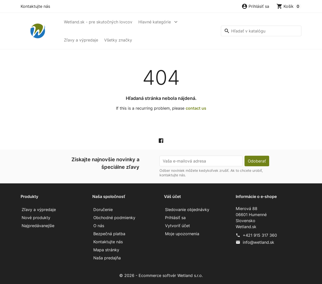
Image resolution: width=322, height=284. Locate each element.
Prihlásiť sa (175, 217)
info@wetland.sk (258, 242)
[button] (255, 6)
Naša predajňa (107, 257)
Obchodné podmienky (114, 217)
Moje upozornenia (182, 233)
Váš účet (172, 196)
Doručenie (103, 209)
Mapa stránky (106, 249)
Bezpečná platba (109, 233)
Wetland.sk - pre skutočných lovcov (98, 21)
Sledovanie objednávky (187, 209)
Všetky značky (118, 40)
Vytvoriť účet (177, 225)
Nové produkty (36, 217)
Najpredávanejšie (38, 225)
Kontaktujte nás (35, 6)
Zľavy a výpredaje (81, 40)
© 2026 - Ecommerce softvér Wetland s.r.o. (161, 275)
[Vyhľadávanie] (261, 31)
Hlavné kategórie (154, 21)
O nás (98, 225)
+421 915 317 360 (260, 235)
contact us (196, 108)
